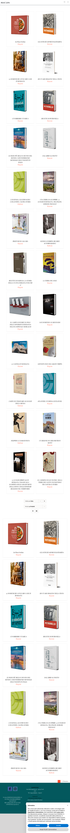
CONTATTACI (35, 787)
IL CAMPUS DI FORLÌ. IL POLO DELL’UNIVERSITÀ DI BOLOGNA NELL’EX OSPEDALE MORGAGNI (20, 324)
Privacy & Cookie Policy (35, 798)
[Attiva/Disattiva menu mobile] (68, 2)
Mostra (30, 506)
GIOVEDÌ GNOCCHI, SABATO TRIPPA (50, 364)
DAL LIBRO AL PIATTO (49, 156)
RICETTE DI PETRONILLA (49, 118)
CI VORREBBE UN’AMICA (20, 118)
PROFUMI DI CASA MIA (20, 241)
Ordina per (29, 501)
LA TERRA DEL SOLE (50, 281)
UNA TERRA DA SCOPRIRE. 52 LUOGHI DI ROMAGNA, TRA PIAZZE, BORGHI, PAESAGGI (50, 202)
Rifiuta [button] (38, 825)
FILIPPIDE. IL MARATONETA (20, 441)
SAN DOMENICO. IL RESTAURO (49, 322)
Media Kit (34, 796)
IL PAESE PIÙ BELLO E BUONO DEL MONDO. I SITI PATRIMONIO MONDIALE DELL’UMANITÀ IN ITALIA (18, 680)
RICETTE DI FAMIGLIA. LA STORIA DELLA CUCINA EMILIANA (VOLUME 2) (20, 283)
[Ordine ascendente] (44, 501)
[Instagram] (15, 789)
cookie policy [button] (60, 812)
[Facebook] (10, 789)
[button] (67, 805)
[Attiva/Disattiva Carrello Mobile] (64, 2)
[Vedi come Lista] (36, 511)
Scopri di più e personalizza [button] (48, 829)
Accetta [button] (58, 825)
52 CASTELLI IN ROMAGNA (20, 364)
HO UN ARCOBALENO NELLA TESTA (50, 79)
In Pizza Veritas (20, 42)
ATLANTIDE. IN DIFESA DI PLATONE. (50, 401)
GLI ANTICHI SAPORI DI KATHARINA (50, 42)
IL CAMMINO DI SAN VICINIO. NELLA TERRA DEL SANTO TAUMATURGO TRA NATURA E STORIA (49, 482)
